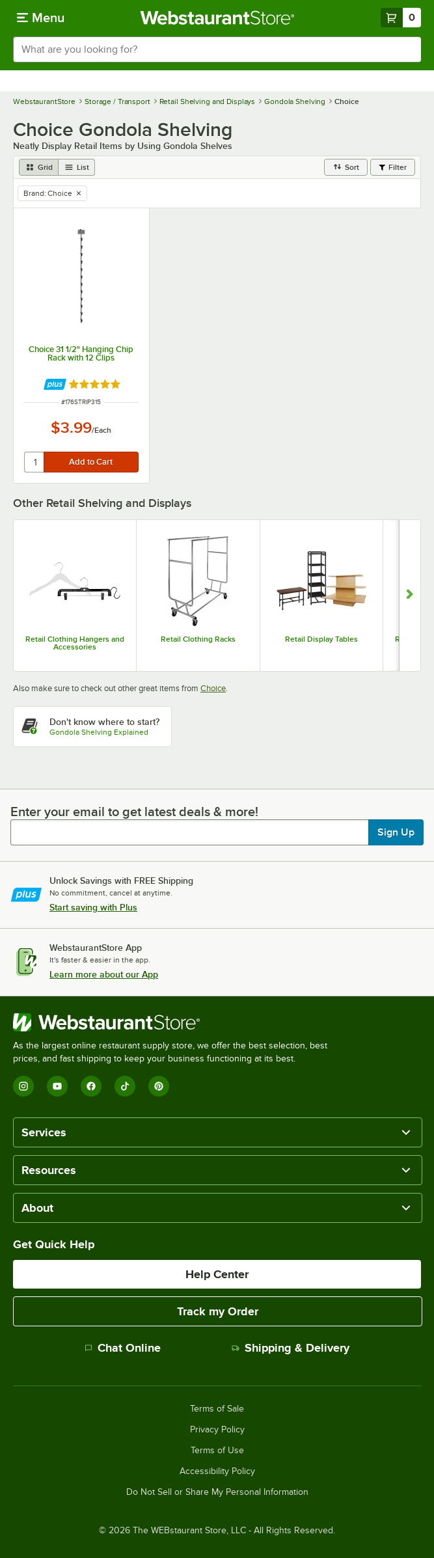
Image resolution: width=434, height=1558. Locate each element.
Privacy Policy (217, 1429)
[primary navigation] (40, 17)
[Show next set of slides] (409, 595)
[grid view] (39, 167)
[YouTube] (57, 1086)
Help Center (217, 1274)
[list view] (77, 167)
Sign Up (395, 832)
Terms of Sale (217, 1409)
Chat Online (123, 1347)
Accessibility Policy (217, 1471)
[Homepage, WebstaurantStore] (217, 17)
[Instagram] (23, 1086)
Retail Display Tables (321, 639)
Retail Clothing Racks (198, 639)
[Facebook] (91, 1086)
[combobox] (217, 49)
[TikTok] (125, 1086)
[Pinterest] (158, 1086)
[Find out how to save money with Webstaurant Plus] (55, 384)
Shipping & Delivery (290, 1347)
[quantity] (35, 462)
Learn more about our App (103, 974)
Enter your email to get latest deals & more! (134, 811)
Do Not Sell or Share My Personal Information (217, 1492)
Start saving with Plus (93, 907)
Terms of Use (217, 1450)
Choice (213, 688)
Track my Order (217, 1311)
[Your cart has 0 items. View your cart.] (401, 17)
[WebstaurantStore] (175, 1022)
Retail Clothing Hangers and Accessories (74, 643)
